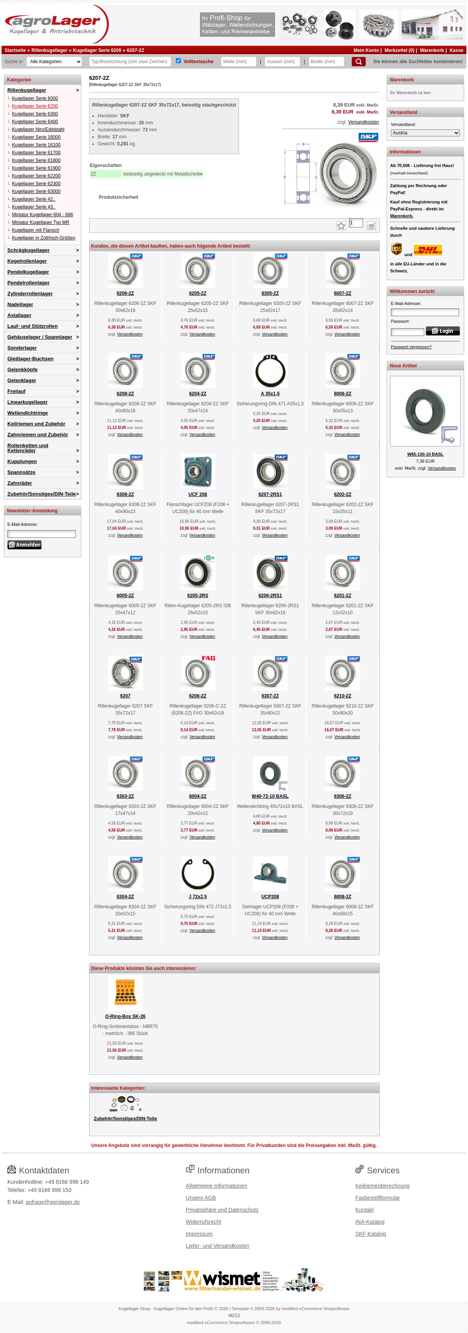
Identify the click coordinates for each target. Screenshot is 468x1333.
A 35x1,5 (270, 393)
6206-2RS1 (270, 595)
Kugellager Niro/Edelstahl (38, 129)
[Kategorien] (54, 61)
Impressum (199, 1234)
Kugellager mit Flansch (35, 230)
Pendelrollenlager (28, 283)
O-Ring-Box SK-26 (125, 1016)
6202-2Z (342, 494)
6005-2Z (125, 595)
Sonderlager (22, 348)
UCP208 (270, 896)
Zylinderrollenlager (30, 293)
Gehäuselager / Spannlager (39, 337)
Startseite (15, 50)
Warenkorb (432, 50)
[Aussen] (282, 61)
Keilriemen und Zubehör (36, 424)
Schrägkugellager (28, 250)
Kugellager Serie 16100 (36, 145)
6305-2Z (270, 293)
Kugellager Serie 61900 (36, 168)
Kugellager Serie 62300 (36, 183)
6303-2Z (125, 796)
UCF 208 (197, 494)
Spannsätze (21, 472)
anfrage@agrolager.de (53, 1202)
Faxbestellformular (377, 1198)
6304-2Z (125, 896)
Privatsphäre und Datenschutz (222, 1210)
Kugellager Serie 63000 (36, 191)
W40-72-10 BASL (270, 796)
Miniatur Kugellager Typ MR (40, 222)
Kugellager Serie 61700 (36, 152)
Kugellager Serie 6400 (35, 121)
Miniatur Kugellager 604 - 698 (42, 214)
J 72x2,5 (198, 896)
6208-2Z (125, 393)
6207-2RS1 (270, 494)
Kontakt (364, 1210)
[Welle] (238, 61)
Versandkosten (363, 122)
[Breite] (326, 61)
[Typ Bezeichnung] (130, 61)
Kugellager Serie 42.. (33, 199)
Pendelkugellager (28, 272)
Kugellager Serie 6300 (35, 114)
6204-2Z (197, 393)
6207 (125, 696)
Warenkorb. (401, 216)
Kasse (456, 50)
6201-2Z (342, 595)
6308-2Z (125, 494)
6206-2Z (125, 293)
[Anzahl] (356, 222)
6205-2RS (197, 595)
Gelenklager (21, 380)
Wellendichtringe (27, 413)
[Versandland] (425, 132)
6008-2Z (342, 896)
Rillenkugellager (49, 50)
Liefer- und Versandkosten (217, 1246)
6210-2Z (342, 696)
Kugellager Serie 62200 (36, 176)
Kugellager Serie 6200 (97, 50)
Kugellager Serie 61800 (36, 160)
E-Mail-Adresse (21, 524)
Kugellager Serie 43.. (33, 207)
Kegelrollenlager (27, 261)
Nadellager (20, 304)
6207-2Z (136, 50)
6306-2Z (342, 796)
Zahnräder (19, 483)
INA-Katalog (369, 1222)
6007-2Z (342, 293)
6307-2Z (270, 696)
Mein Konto (366, 50)
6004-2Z (197, 796)
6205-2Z (197, 293)
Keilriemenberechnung (382, 1186)
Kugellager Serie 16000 (36, 137)
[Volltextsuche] (178, 60)
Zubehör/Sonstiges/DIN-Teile (41, 494)
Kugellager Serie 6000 (35, 98)
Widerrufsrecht (203, 1222)
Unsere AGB (201, 1198)
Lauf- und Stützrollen (32, 326)
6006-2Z (342, 393)
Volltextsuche (198, 61)
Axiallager (19, 315)
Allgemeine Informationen (217, 1186)
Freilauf (16, 391)
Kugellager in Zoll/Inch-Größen (43, 238)
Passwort (399, 321)
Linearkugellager (27, 402)
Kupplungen (22, 461)
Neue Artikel (403, 366)
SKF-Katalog (370, 1234)
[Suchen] (359, 61)
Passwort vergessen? (411, 346)
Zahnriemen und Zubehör (37, 434)
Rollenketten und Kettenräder (27, 448)
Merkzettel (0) (400, 50)
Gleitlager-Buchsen (30, 359)
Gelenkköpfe (22, 369)
